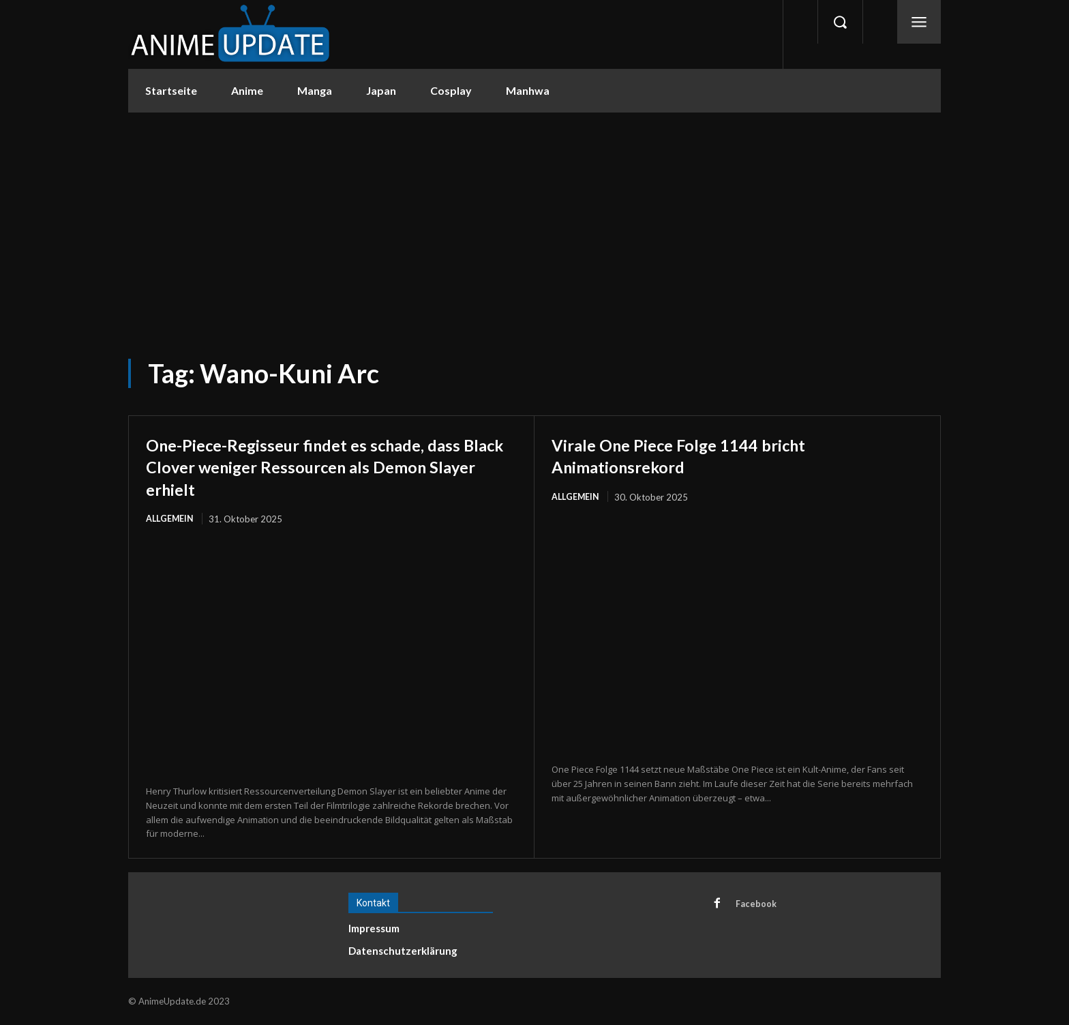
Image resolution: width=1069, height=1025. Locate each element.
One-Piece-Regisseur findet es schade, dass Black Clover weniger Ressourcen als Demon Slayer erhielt (331, 465)
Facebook (757, 905)
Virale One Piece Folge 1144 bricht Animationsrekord (702, 454)
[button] (840, 22)
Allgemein (170, 519)
